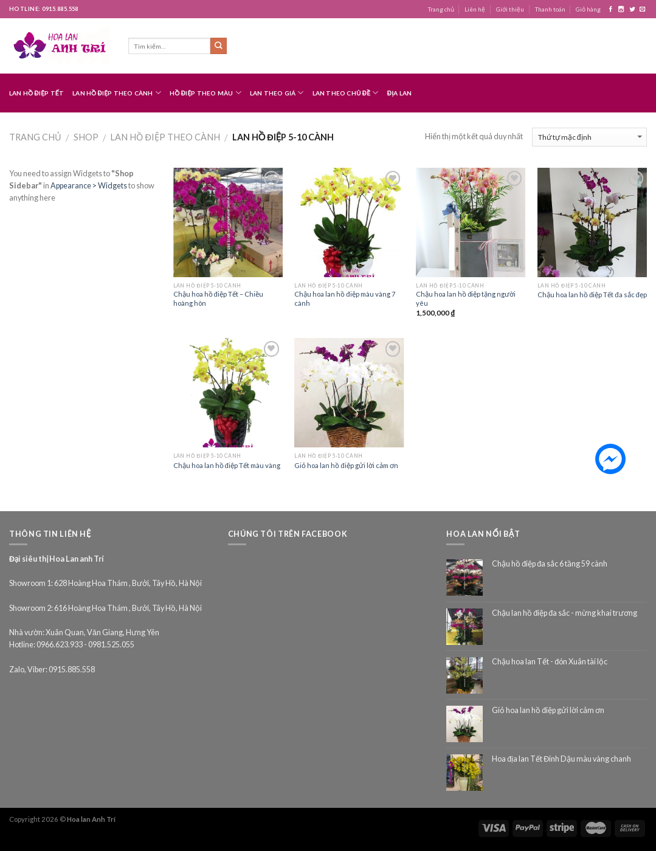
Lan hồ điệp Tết (36, 93)
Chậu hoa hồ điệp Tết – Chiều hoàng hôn (218, 298)
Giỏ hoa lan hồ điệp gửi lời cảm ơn (346, 465)
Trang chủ (441, 9)
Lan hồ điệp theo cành (116, 92)
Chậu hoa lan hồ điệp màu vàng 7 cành (344, 298)
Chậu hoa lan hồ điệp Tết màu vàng (226, 465)
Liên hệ (474, 9)
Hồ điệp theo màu (205, 92)
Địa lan (399, 93)
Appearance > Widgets (88, 185)
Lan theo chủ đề (345, 92)
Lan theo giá (277, 92)
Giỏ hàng (588, 9)
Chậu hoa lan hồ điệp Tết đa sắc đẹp (592, 294)
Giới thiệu (510, 9)
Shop (86, 137)
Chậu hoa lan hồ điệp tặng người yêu (466, 298)
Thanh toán (550, 9)
